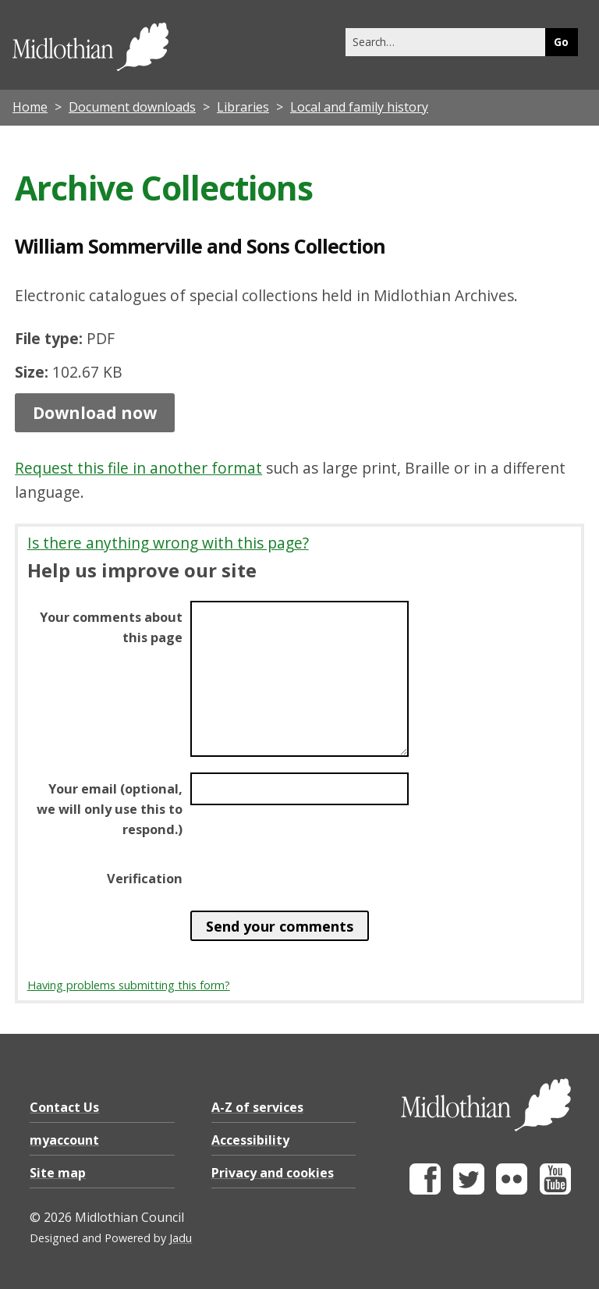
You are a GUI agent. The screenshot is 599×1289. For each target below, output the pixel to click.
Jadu (180, 1237)
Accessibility (250, 1140)
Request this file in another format (138, 467)
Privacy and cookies (272, 1172)
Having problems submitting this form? (128, 985)
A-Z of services (257, 1107)
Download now (95, 412)
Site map (58, 1172)
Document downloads (132, 106)
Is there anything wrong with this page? (168, 542)
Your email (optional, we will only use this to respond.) (110, 809)
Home (30, 106)
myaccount (64, 1140)
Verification (145, 878)
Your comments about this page (111, 627)
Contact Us (64, 1107)
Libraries (243, 106)
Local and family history (359, 106)
